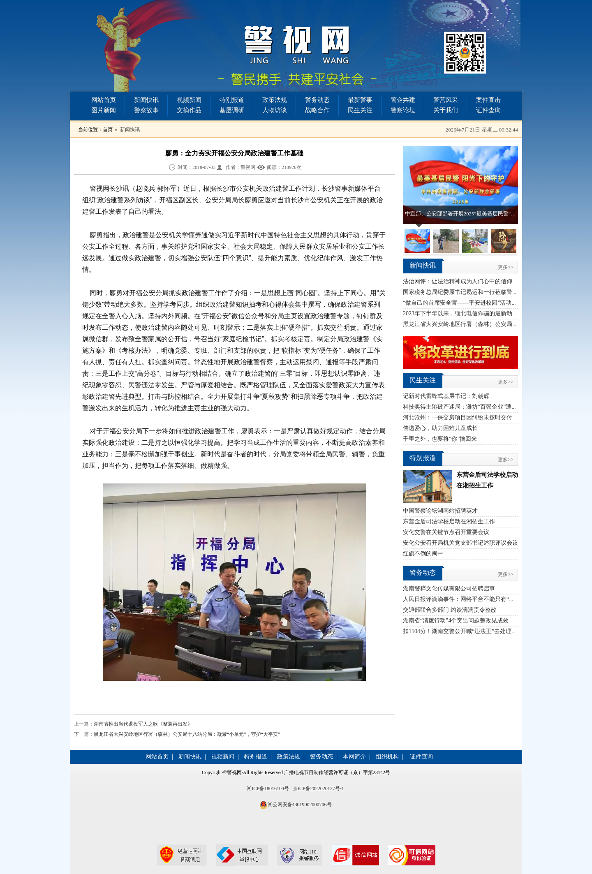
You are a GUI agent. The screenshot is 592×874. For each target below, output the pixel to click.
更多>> (505, 267)
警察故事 (146, 110)
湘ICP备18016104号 (268, 788)
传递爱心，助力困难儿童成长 (440, 428)
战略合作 (317, 110)
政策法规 (274, 100)
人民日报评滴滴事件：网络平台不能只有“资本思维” (468, 599)
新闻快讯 (146, 100)
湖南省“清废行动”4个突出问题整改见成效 (456, 620)
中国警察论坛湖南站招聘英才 (440, 511)
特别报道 (232, 100)
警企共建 (403, 100)
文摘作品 (189, 110)
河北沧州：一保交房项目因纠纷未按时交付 (457, 417)
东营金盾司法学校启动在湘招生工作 (449, 521)
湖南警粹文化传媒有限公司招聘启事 (449, 588)
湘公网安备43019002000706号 (300, 804)
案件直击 (488, 100)
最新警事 (360, 100)
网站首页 (103, 100)
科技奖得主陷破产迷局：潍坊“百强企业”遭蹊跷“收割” (471, 407)
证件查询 (488, 110)
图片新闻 (103, 110)
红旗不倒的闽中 (423, 553)
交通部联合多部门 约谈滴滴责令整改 (450, 610)
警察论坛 (403, 110)
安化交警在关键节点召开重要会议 (446, 532)
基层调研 (232, 110)
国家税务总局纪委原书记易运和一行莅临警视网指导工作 (475, 292)
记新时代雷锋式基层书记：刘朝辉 (446, 396)
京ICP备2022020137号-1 (318, 788)
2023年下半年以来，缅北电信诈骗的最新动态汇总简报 (472, 313)
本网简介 (354, 757)
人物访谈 (274, 110)
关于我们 (445, 110)
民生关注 (360, 110)
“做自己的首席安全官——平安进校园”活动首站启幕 (468, 303)
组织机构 (387, 757)
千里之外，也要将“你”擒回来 (440, 439)
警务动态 (317, 100)
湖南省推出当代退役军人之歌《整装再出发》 (143, 724)
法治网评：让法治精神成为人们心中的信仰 (457, 281)
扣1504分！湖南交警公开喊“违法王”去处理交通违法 (468, 631)
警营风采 (445, 100)
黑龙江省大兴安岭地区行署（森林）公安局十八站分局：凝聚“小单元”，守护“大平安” (187, 734)
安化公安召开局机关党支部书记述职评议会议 (460, 543)
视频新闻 (189, 100)
